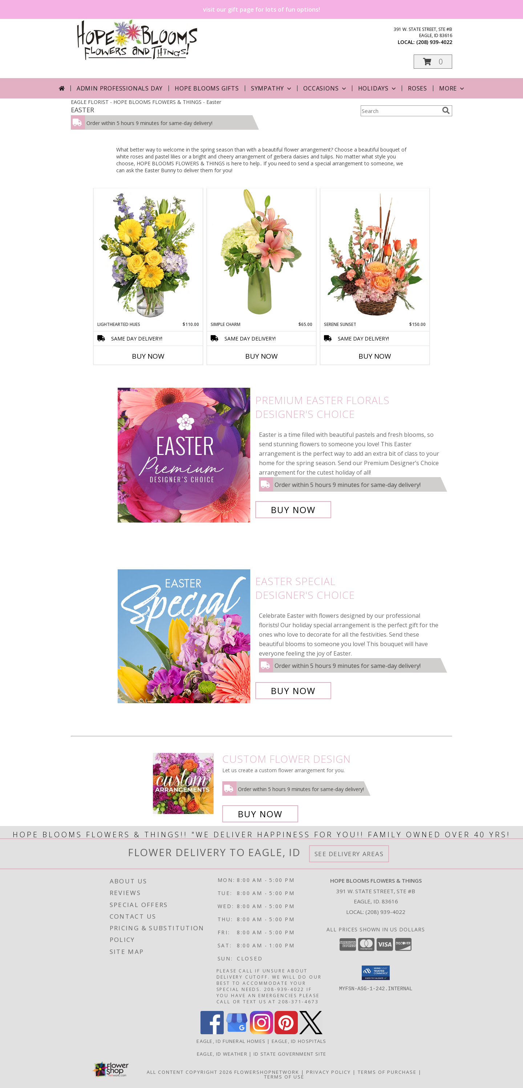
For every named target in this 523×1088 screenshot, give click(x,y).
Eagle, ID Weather (222, 1054)
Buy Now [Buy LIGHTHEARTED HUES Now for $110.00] (148, 356)
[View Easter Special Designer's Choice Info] (185, 636)
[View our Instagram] (261, 1032)
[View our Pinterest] (286, 1032)
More (452, 88)
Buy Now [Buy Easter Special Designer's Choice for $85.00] (293, 691)
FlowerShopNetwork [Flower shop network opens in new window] (266, 1072)
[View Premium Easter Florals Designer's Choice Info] (185, 455)
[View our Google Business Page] (236, 1032)
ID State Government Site (290, 1054)
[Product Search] (400, 111)
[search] (446, 110)
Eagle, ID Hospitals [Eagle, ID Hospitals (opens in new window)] (299, 1041)
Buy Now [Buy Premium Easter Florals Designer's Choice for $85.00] (293, 510)
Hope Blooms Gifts (207, 88)
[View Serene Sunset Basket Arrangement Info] (374, 255)
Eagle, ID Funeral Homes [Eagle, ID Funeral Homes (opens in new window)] (230, 1041)
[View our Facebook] (212, 1032)
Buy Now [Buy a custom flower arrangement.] (260, 814)
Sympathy (272, 88)
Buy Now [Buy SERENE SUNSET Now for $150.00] (374, 356)
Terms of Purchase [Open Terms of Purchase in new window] (387, 1072)
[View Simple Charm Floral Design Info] (261, 255)
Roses (417, 88)
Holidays (377, 88)
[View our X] (311, 1032)
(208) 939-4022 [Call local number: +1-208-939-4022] (434, 42)
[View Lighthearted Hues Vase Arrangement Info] (148, 255)
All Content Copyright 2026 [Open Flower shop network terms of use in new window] (189, 1072)
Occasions (325, 88)
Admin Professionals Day (120, 88)
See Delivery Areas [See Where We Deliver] (349, 854)
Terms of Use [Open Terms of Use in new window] (284, 1076)
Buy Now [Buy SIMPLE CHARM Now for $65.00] (261, 356)
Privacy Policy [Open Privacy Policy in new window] (328, 1072)
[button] (433, 62)
